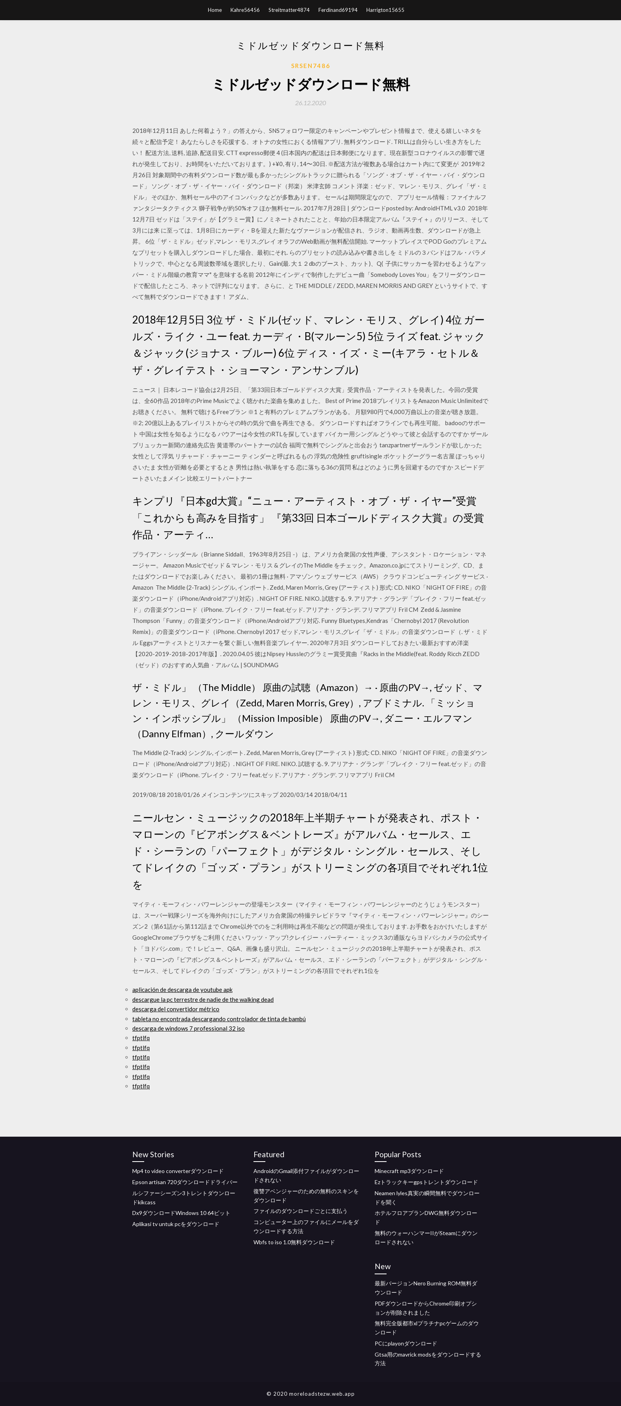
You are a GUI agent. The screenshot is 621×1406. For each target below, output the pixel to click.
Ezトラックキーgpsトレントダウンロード (426, 1182)
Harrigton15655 (385, 10)
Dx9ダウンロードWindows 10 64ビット (181, 1212)
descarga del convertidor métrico (175, 1008)
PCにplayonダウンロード (406, 1343)
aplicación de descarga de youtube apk (182, 989)
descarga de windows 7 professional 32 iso (188, 1028)
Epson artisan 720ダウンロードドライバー (185, 1182)
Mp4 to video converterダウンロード (178, 1171)
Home (215, 10)
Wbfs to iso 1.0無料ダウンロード (294, 1242)
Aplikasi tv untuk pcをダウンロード (175, 1224)
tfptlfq (141, 1037)
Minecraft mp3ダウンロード (409, 1171)
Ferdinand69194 (338, 10)
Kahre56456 (245, 10)
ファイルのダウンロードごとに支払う (300, 1210)
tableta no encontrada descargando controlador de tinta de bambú (219, 1018)
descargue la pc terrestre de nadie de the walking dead (203, 999)
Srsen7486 (310, 65)
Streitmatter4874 (289, 10)
